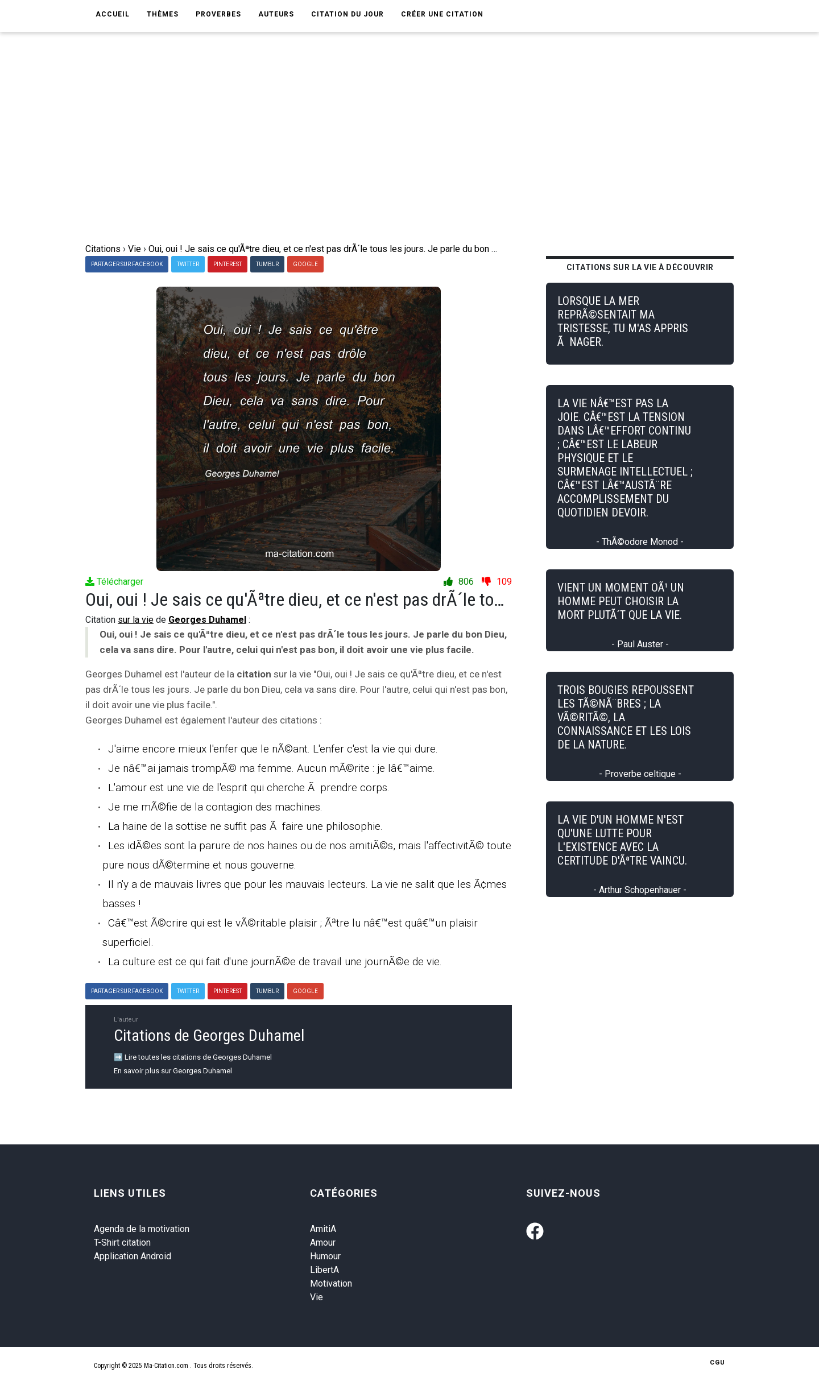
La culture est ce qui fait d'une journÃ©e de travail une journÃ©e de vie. (275, 961)
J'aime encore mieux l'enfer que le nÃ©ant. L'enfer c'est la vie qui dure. (273, 748)
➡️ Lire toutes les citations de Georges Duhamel (193, 1057)
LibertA (324, 1269)
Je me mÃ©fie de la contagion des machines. (215, 806)
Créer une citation (442, 14)
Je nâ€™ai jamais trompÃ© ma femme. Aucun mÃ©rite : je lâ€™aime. (271, 768)
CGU (717, 1362)
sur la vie (136, 619)
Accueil (113, 14)
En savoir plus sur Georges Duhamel (173, 1070)
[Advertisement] (418, 157)
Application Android (132, 1256)
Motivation (331, 1283)
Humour (325, 1256)
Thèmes (163, 14)
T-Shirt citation (122, 1242)
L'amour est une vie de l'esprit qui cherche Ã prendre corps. (249, 787)
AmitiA (323, 1228)
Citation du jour (347, 14)
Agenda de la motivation (141, 1228)
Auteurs (276, 14)
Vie (316, 1297)
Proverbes (218, 14)
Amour (323, 1242)
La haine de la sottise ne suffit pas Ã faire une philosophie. (245, 826)
